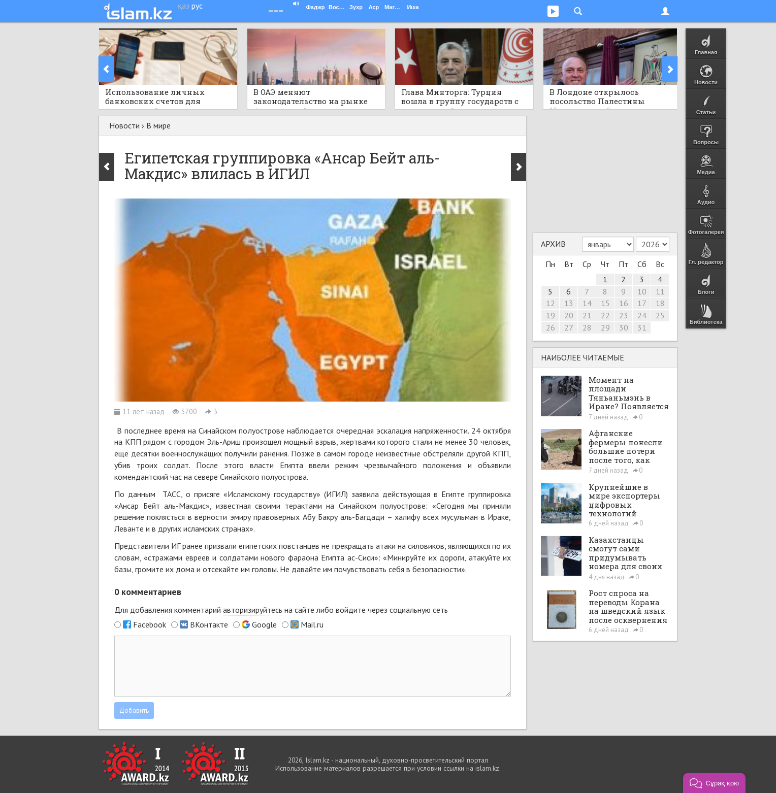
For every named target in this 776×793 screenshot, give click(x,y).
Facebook (149, 624)
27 (568, 327)
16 (623, 303)
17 (641, 303)
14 (587, 303)
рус (197, 6)
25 (660, 315)
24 (641, 315)
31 (641, 327)
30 (623, 327)
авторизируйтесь (252, 610)
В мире (158, 125)
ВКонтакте (209, 624)
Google (264, 624)
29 (605, 327)
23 (623, 315)
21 (587, 315)
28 (587, 327)
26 (550, 327)
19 (550, 315)
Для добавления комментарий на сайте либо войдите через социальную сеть (281, 610)
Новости (124, 125)
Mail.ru (312, 624)
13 (568, 303)
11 (660, 291)
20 (568, 315)
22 (605, 315)
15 (605, 303)
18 (660, 303)
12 (550, 303)
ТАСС (172, 494)
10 (641, 291)
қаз (183, 6)
